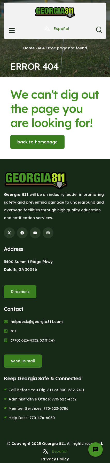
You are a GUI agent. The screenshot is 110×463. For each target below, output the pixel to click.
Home (29, 47)
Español (61, 28)
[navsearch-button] (99, 31)
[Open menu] (12, 30)
